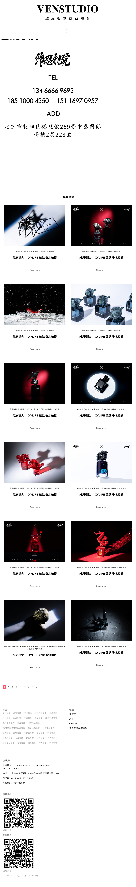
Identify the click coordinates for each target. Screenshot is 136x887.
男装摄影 (32, 745)
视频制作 (30, 740)
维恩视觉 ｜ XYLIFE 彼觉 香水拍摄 (35, 259)
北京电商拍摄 (38, 411)
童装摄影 (21, 725)
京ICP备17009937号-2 (29, 878)
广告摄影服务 (48, 730)
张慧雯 (72, 716)
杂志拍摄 (7, 735)
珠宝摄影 (39, 720)
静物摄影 (50, 254)
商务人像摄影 (34, 730)
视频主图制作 (9, 725)
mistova (73, 726)
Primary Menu (8, 21)
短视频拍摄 (8, 740)
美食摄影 (21, 745)
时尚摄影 (122, 570)
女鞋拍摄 (7, 715)
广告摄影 (42, 254)
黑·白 (71, 721)
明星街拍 (53, 745)
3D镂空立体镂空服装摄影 (14, 730)
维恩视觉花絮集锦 (78, 730)
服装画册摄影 (25, 649)
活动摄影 (51, 735)
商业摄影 (19, 254)
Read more (35, 272)
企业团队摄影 (9, 745)
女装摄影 (19, 740)
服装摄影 (53, 715)
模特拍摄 (41, 740)
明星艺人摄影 (34, 725)
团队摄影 (41, 735)
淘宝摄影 (26, 254)
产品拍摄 (34, 254)
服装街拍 (17, 720)
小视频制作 (29, 735)
